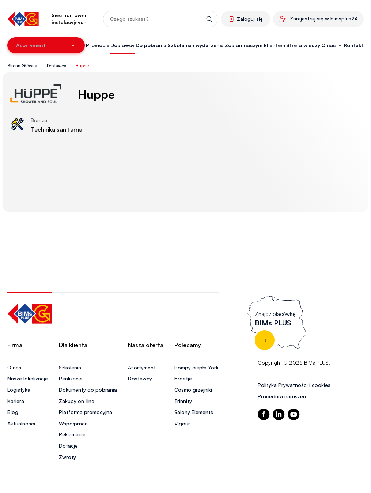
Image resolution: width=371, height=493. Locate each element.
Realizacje (71, 378)
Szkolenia (70, 367)
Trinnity (183, 401)
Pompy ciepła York (196, 367)
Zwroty (67, 457)
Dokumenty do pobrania (88, 390)
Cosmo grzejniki (193, 390)
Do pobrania (151, 45)
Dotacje (68, 446)
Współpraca (73, 423)
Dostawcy (122, 45)
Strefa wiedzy (303, 45)
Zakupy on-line (76, 401)
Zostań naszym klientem (255, 45)
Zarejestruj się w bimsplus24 (324, 18)
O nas (14, 367)
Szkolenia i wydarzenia (195, 45)
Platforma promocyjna (85, 412)
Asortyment (142, 367)
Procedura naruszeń (282, 396)
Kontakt (354, 45)
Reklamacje (72, 434)
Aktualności (21, 423)
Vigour (182, 423)
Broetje (183, 378)
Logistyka (18, 390)
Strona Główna (22, 65)
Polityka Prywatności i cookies (294, 385)
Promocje (97, 45)
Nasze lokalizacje (27, 378)
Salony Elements (193, 412)
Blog (12, 412)
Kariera (15, 401)
